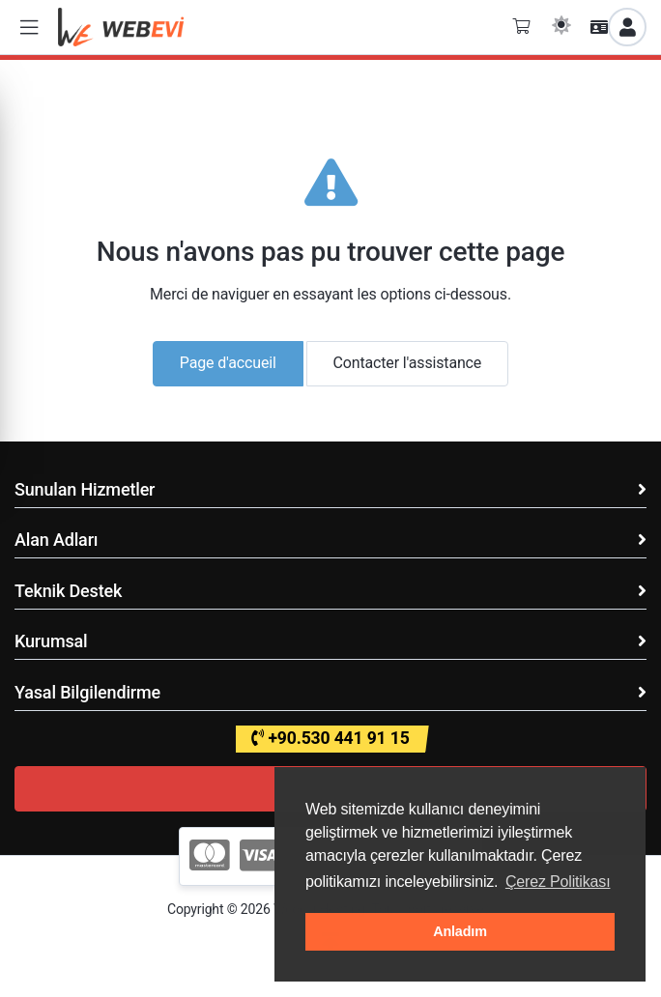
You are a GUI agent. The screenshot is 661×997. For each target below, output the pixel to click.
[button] (28, 27)
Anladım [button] (460, 931)
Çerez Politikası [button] (558, 881)
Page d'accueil (228, 363)
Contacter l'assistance (407, 363)
